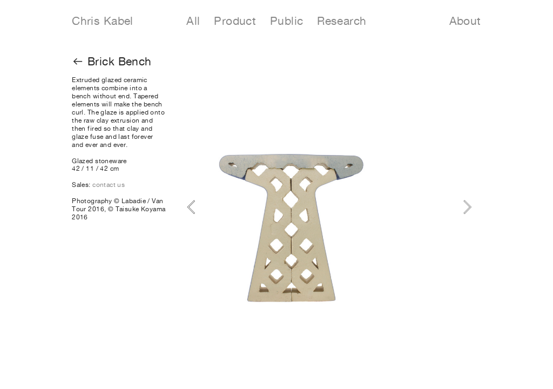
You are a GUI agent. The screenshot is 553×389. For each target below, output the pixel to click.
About (465, 21)
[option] (329, 207)
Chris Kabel (102, 21)
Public (287, 21)
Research (341, 21)
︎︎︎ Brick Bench (111, 61)
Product (242, 21)
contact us (108, 184)
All (200, 21)
